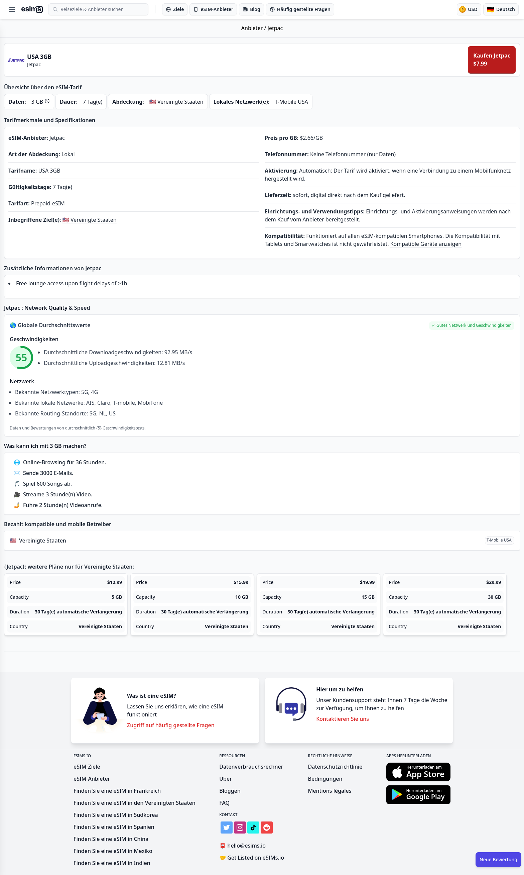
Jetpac (275, 28)
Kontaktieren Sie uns (342, 718)
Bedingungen (325, 778)
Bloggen (230, 790)
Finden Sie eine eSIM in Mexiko (113, 851)
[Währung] (469, 9)
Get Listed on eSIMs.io (251, 857)
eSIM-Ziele (87, 766)
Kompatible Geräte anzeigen (426, 244)
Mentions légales (330, 790)
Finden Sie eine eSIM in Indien (112, 863)
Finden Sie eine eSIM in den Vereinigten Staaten (134, 802)
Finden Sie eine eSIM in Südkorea (116, 814)
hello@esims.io (243, 846)
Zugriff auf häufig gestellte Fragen (171, 725)
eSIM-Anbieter (92, 778)
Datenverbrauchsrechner (251, 766)
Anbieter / (254, 28)
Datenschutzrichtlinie (335, 766)
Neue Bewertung (498, 859)
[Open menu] (12, 9)
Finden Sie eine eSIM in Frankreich (117, 790)
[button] (471, 325)
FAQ (224, 802)
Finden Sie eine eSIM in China (111, 839)
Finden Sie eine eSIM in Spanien (114, 827)
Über (225, 778)
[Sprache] (501, 9)
